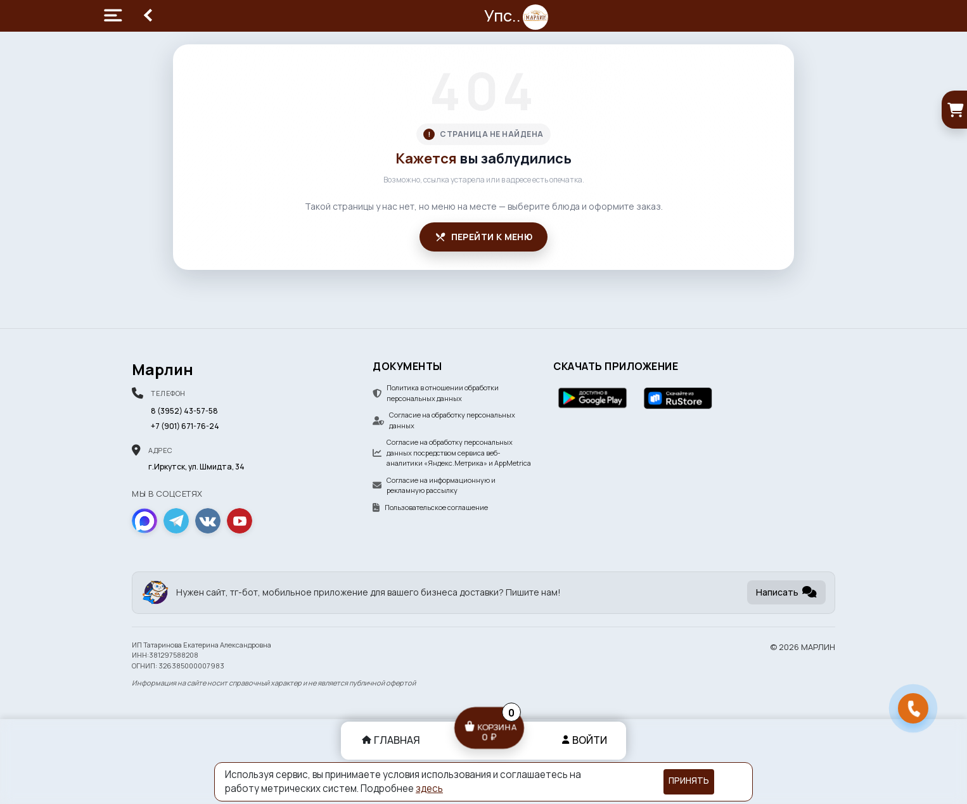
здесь (429, 788)
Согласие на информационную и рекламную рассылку (434, 485)
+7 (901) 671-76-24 (185, 426)
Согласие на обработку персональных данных (444, 420)
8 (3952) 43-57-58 (184, 410)
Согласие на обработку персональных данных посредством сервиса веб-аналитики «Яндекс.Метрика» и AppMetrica (452, 452)
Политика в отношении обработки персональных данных (436, 393)
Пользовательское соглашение (430, 507)
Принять (689, 780)
